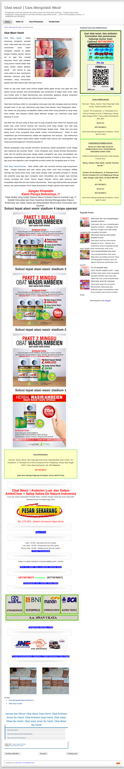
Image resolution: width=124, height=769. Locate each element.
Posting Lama (72, 753)
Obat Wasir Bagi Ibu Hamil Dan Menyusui (19, 734)
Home (7, 22)
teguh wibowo (17, 744)
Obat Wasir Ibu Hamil (15, 27)
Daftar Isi (19, 22)
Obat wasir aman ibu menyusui (16, 738)
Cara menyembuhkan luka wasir (103, 251)
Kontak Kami (54, 22)
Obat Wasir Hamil (14, 33)
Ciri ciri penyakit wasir (99, 268)
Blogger (108, 301)
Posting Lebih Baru (12, 753)
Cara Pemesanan (36, 22)
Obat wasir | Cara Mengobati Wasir (32, 7)
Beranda (43, 753)
